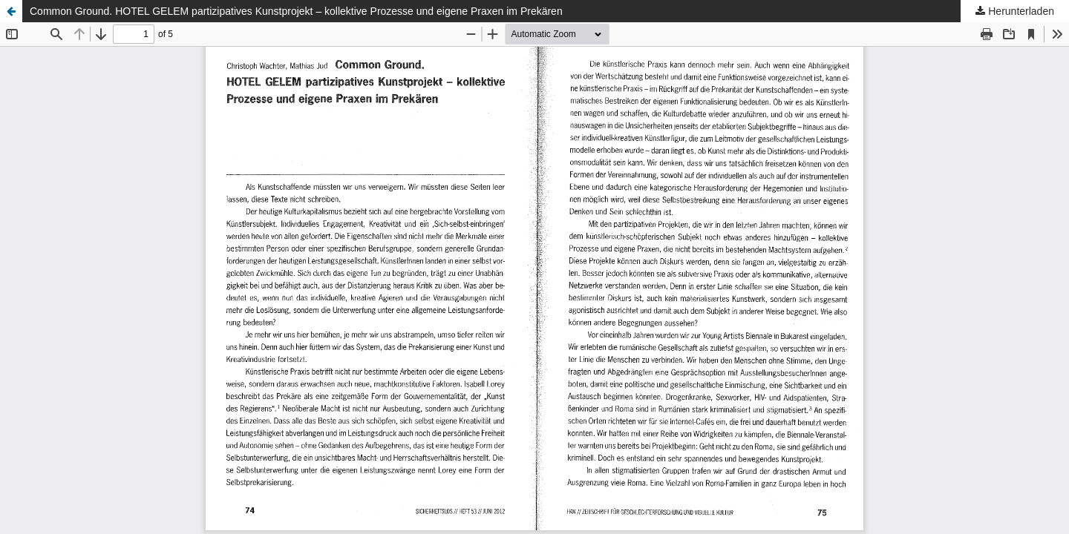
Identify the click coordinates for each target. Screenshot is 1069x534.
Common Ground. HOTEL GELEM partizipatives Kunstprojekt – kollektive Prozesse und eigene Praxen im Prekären (296, 11)
